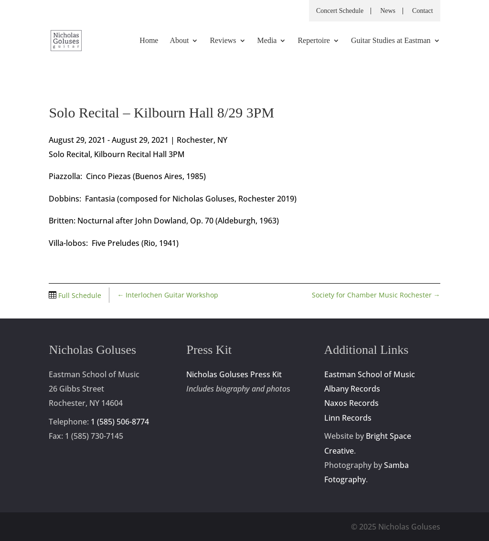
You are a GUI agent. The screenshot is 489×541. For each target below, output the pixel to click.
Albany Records (352, 388)
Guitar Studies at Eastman (391, 40)
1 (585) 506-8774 (120, 421)
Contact (422, 11)
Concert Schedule (339, 11)
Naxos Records (351, 403)
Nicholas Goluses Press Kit (234, 374)
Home (148, 40)
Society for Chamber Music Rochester (376, 294)
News (387, 11)
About (179, 40)
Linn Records (348, 418)
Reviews (223, 40)
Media (267, 40)
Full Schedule (78, 295)
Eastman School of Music (369, 374)
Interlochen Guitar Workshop (167, 294)
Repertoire (314, 40)
